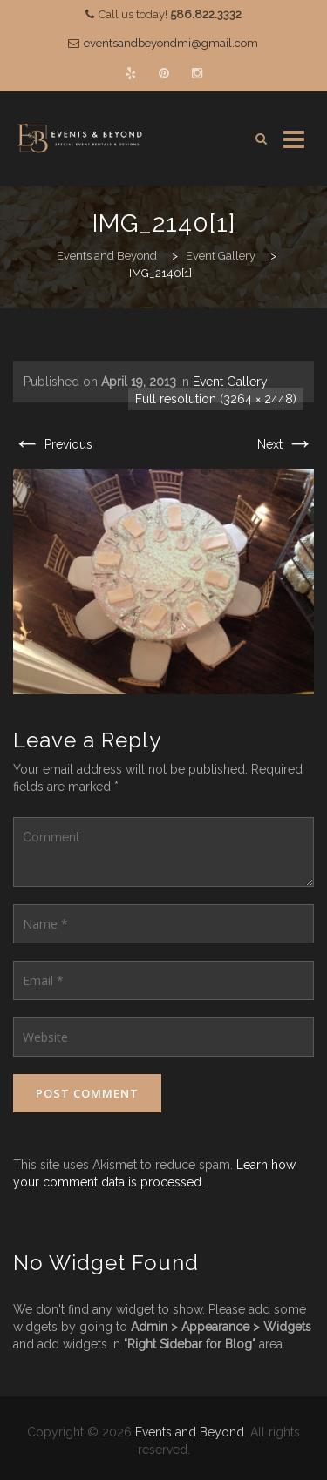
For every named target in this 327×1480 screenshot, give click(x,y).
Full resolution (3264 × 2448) (215, 399)
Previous (52, 444)
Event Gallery (230, 382)
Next (285, 444)
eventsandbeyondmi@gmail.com (171, 43)
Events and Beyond (189, 1432)
